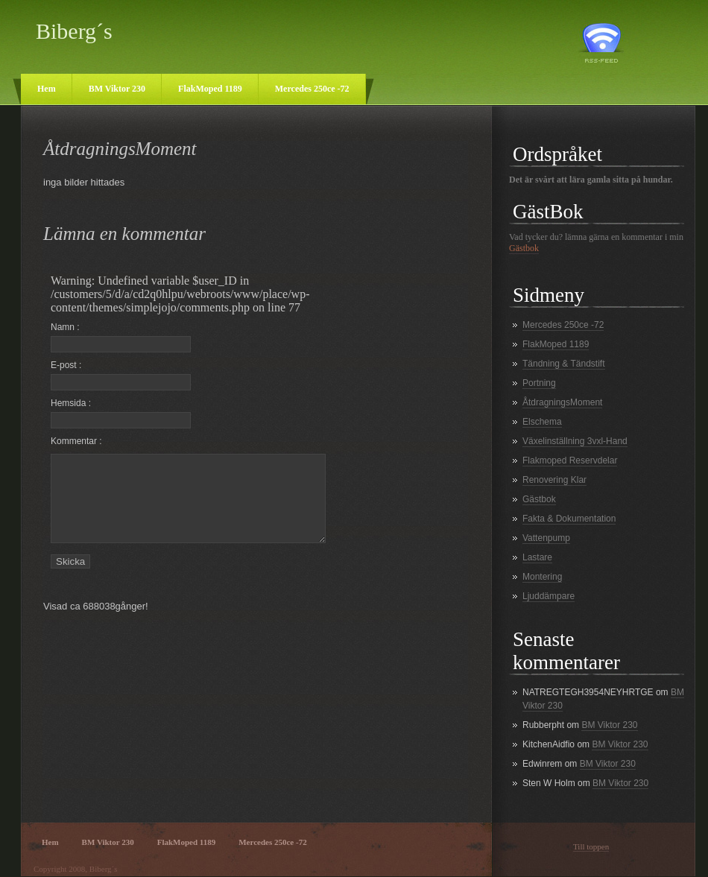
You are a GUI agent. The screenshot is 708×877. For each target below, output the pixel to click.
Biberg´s (74, 31)
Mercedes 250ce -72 (312, 88)
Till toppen (591, 846)
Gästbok (524, 248)
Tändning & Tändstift (563, 363)
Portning (539, 383)
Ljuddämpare (548, 596)
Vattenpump (546, 538)
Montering (542, 577)
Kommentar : (76, 441)
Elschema (542, 422)
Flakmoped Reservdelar (569, 460)
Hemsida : (121, 413)
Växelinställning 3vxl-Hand (575, 441)
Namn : (121, 337)
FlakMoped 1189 (210, 88)
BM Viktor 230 (117, 88)
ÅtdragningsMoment (562, 402)
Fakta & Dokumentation (569, 518)
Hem (46, 88)
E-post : (121, 375)
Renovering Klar (554, 480)
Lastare (537, 557)
